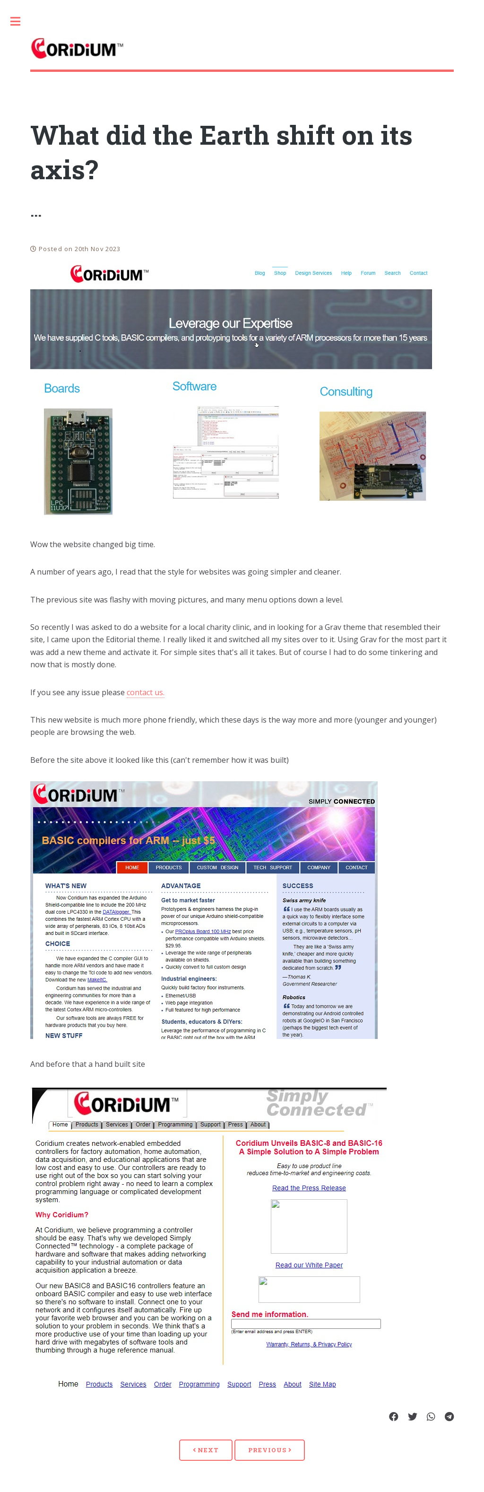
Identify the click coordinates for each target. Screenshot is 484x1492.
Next (206, 1450)
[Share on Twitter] (412, 1417)
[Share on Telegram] (449, 1417)
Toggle (20, 21)
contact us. (145, 692)
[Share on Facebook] (393, 1417)
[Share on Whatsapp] (431, 1417)
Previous (270, 1450)
